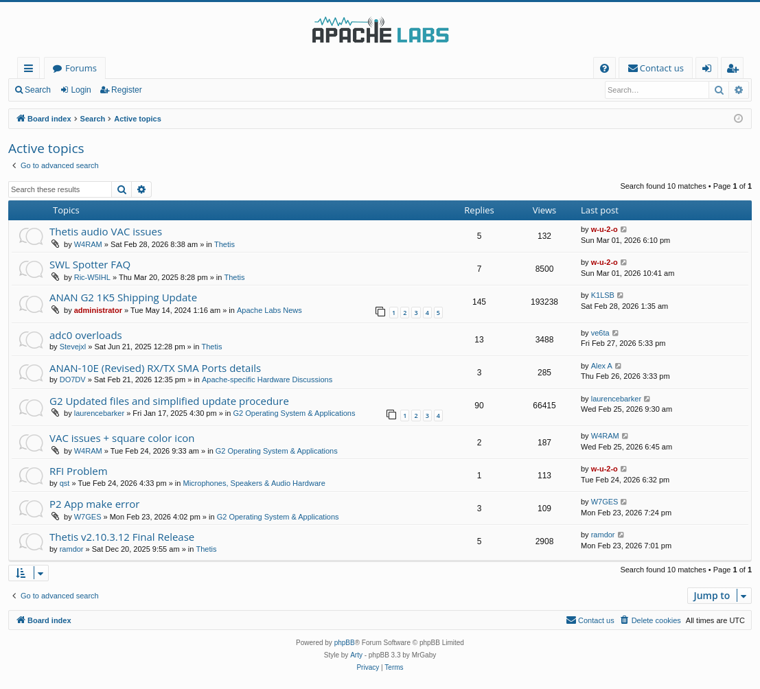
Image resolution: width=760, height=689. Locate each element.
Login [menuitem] (709, 70)
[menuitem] (604, 68)
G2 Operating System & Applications (294, 413)
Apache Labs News (269, 310)
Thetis (224, 244)
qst (65, 483)
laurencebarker (99, 413)
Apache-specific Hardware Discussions (267, 379)
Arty (356, 655)
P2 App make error (94, 504)
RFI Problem (78, 471)
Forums (81, 68)
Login (81, 90)
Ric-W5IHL (92, 277)
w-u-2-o (604, 229)
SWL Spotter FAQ (89, 264)
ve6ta (600, 333)
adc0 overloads (85, 335)
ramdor (72, 549)
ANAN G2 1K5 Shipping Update (123, 297)
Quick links (31, 70)
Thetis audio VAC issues (105, 231)
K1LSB (602, 295)
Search (38, 90)
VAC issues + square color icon (122, 438)
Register (126, 90)
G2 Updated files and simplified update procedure (169, 401)
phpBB (344, 642)
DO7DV (73, 379)
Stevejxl (73, 346)
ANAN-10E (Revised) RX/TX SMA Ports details (155, 368)
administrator (98, 310)
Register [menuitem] (735, 70)
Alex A (601, 366)
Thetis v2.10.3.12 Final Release (121, 537)
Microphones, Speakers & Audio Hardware (254, 483)
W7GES (88, 517)
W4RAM (88, 244)
